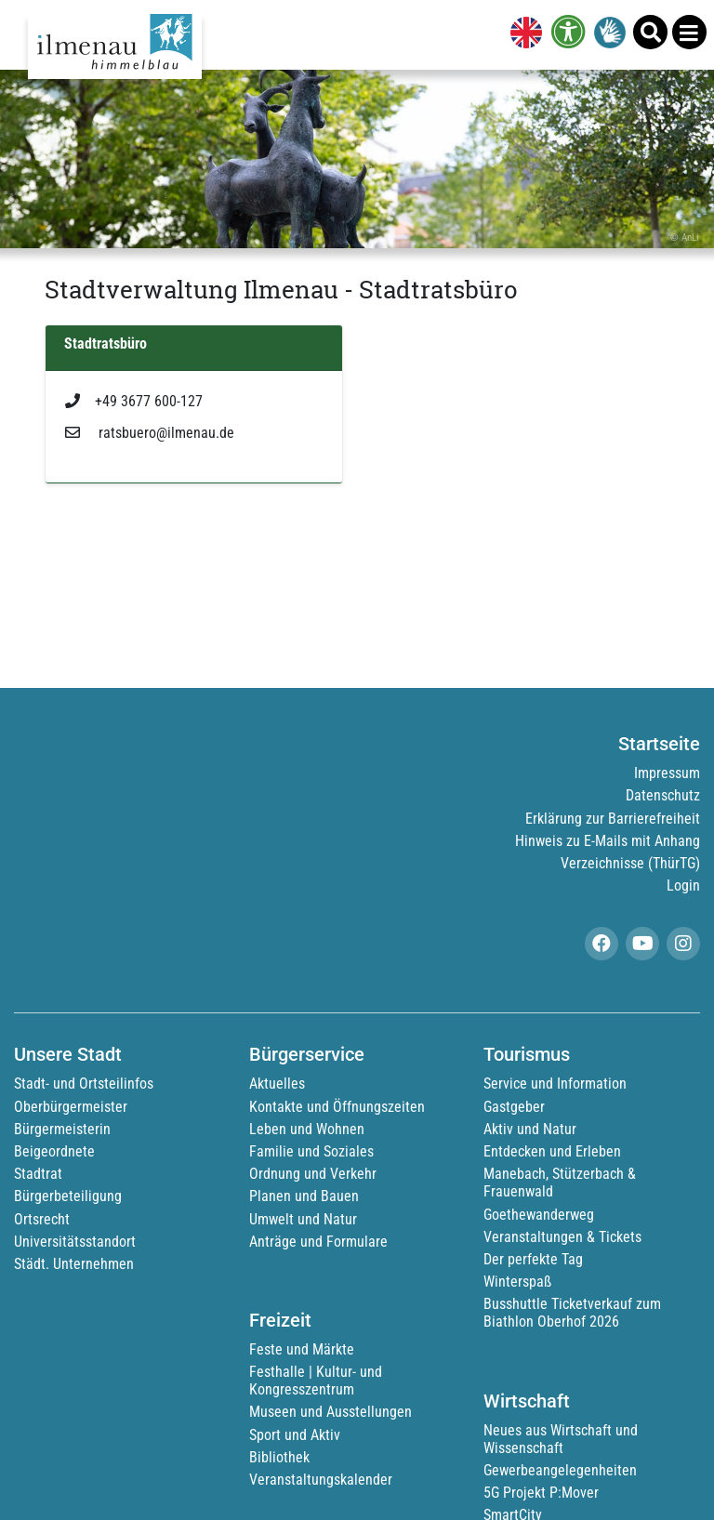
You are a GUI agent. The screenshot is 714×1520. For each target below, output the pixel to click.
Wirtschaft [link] (526, 1401)
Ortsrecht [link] (42, 1219)
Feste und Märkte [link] (301, 1349)
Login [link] (683, 885)
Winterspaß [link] (517, 1281)
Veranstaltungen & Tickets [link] (562, 1237)
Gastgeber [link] (514, 1107)
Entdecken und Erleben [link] (552, 1151)
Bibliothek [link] (279, 1457)
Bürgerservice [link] (306, 1054)
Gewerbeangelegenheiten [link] (560, 1470)
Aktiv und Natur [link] (529, 1129)
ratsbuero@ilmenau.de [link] (149, 433)
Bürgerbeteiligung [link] (68, 1196)
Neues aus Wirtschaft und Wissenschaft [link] (560, 1439)
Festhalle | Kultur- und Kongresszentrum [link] (315, 1380)
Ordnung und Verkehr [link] (313, 1174)
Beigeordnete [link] (54, 1151)
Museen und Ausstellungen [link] (330, 1412)
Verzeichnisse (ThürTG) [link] (630, 863)
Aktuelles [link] (277, 1083)
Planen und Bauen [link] (304, 1196)
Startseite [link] (659, 744)
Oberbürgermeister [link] (70, 1107)
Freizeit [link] (280, 1320)
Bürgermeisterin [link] (62, 1129)
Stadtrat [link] (38, 1174)
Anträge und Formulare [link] (318, 1241)
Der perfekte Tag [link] (533, 1259)
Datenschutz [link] (663, 795)
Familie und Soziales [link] (311, 1151)
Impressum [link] (667, 773)
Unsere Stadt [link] (68, 1054)
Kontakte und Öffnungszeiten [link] (337, 1107)
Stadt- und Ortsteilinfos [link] (83, 1083)
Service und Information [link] (555, 1083)
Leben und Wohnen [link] (306, 1129)
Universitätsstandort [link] (75, 1241)
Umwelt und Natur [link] (303, 1219)
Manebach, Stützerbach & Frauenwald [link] (559, 1182)
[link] (522, 34)
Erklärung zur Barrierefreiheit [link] (612, 818)
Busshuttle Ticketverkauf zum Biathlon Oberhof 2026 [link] (572, 1312)
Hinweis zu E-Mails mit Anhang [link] (607, 841)
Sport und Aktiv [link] (294, 1435)
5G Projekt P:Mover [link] (541, 1492)
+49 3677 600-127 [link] (134, 401)
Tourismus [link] (526, 1054)
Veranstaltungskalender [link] (320, 1479)
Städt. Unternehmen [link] (74, 1264)
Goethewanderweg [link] (538, 1214)
